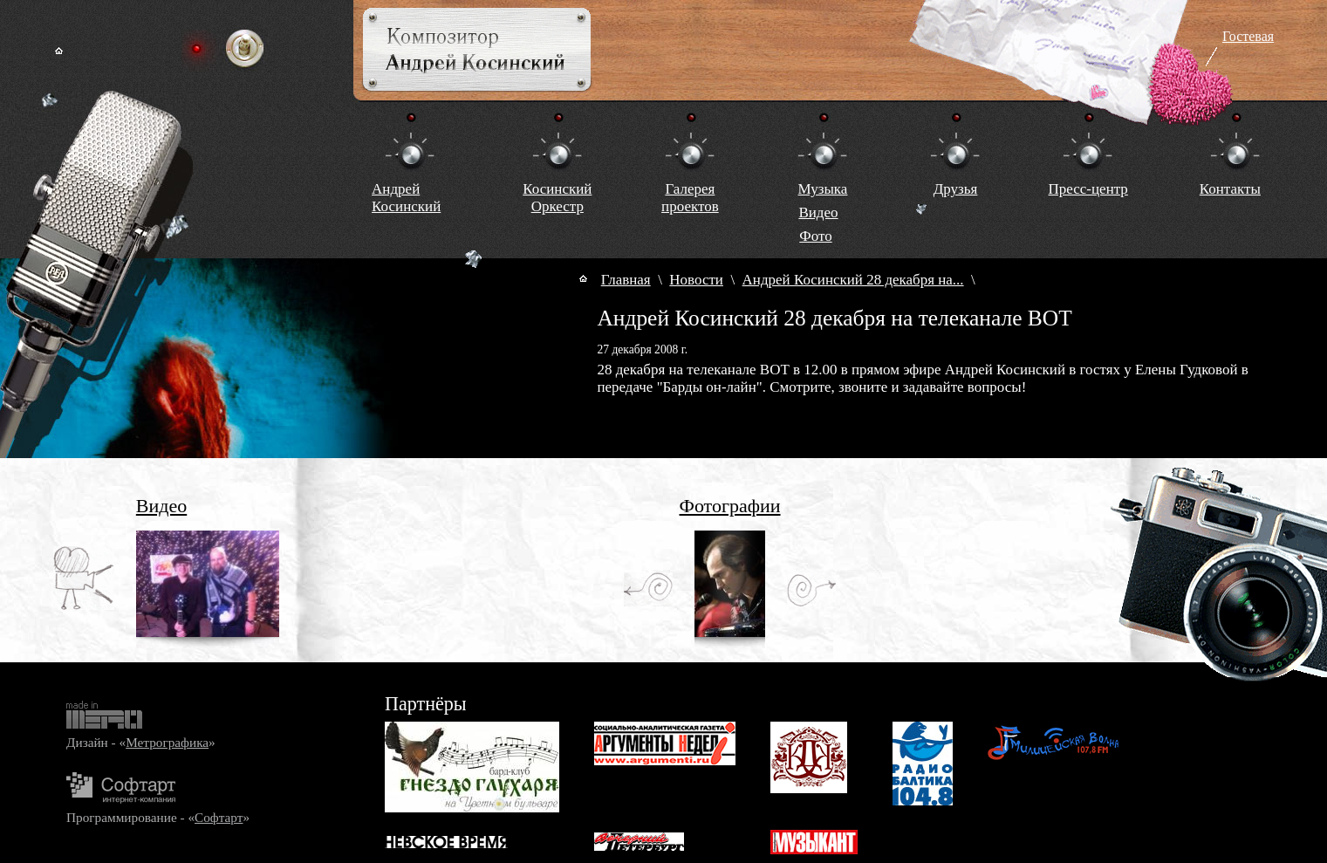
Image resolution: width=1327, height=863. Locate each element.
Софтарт (219, 817)
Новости (696, 279)
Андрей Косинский (406, 198)
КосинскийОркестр (557, 198)
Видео (818, 212)
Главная (626, 279)
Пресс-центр (1087, 189)
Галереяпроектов (690, 198)
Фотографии (730, 506)
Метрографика (167, 742)
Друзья (956, 189)
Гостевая (1248, 36)
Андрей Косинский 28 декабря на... (853, 279)
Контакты (1230, 189)
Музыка (823, 189)
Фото (815, 236)
